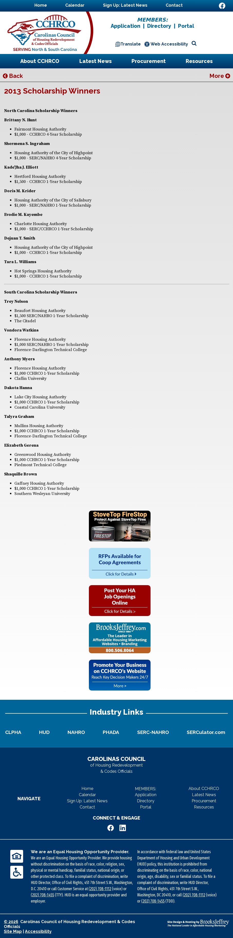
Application (125, 26)
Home (40, 5)
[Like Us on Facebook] (222, 6)
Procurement (149, 61)
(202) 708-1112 (100, 888)
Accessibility (38, 931)
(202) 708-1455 (42, 895)
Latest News (95, 61)
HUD (44, 732)
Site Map (13, 931)
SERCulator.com (206, 732)
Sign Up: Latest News (125, 5)
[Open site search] (194, 43)
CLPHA (13, 732)
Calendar (75, 5)
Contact (174, 5)
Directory (159, 26)
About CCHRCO (39, 61)
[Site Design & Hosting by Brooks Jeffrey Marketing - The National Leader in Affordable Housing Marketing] (198, 923)
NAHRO (76, 732)
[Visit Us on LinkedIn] (222, 15)
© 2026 (11, 921)
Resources (199, 61)
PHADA (111, 732)
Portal (186, 26)
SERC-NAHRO (153, 732)
